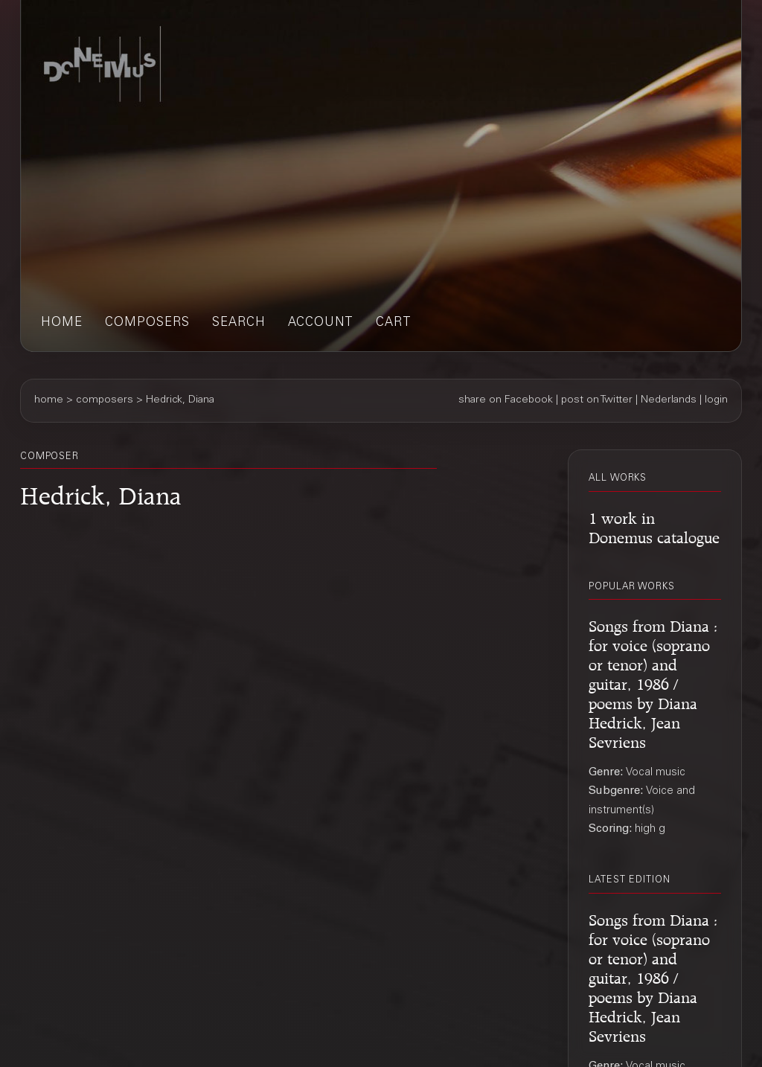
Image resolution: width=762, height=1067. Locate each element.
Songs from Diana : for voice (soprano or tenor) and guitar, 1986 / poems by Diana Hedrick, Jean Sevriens (653, 682)
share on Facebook (505, 400)
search (239, 323)
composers (147, 323)
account (320, 323)
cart (394, 323)
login (716, 400)
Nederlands (669, 400)
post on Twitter (597, 400)
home (62, 323)
